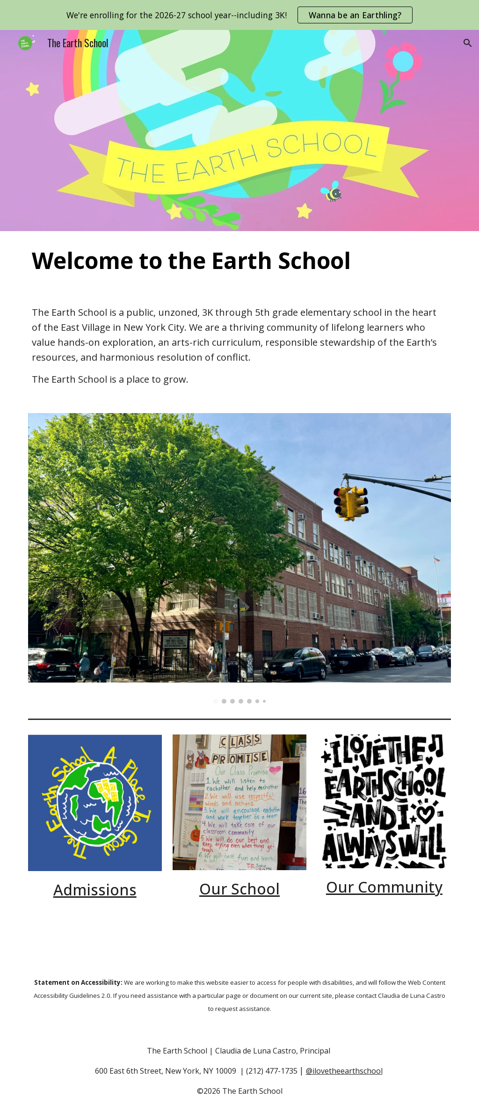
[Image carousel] (239, 558)
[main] (239, 260)
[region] (239, 15)
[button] (468, 43)
